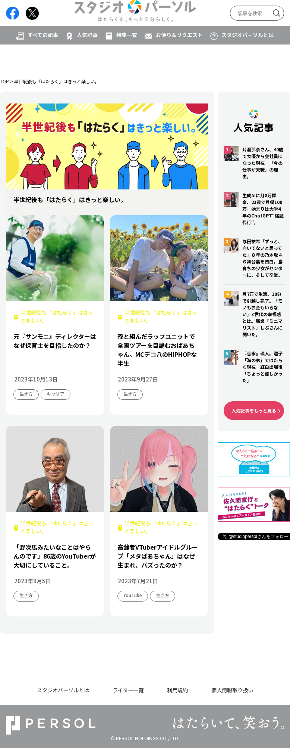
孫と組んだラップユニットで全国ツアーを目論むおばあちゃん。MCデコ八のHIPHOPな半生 (157, 350)
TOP (4, 81)
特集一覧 (126, 58)
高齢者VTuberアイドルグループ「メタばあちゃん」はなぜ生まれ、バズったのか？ (157, 556)
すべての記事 (43, 58)
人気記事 (87, 58)
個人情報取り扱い (232, 690)
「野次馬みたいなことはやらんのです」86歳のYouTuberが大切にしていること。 (54, 556)
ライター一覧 (128, 690)
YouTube (132, 595)
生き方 (26, 393)
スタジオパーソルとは (247, 58)
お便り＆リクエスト (179, 58)
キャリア (55, 393)
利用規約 (177, 690)
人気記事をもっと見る (253, 410)
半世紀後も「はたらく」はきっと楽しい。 (57, 316)
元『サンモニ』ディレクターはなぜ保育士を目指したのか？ (54, 341)
